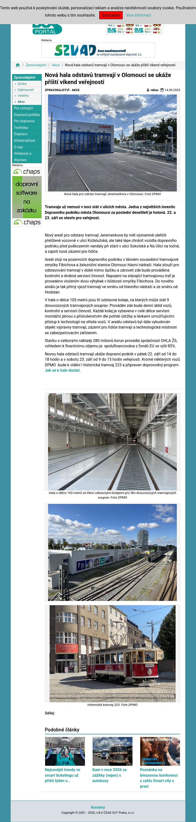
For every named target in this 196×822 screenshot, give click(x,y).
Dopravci (20, 134)
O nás (18, 147)
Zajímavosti (25, 90)
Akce (56, 65)
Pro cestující (23, 108)
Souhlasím (111, 15)
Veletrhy (23, 95)
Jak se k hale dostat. (63, 370)
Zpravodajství (36, 65)
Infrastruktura (24, 141)
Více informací (138, 15)
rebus (152, 90)
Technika (21, 128)
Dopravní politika (27, 115)
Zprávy (22, 83)
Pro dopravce (24, 121)
